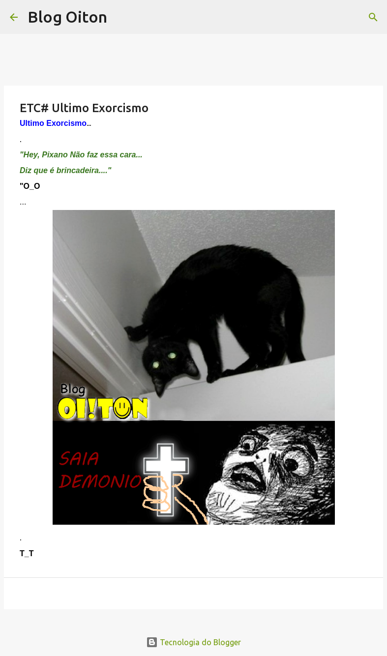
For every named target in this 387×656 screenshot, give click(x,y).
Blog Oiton (67, 17)
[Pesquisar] (373, 17)
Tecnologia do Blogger (193, 642)
